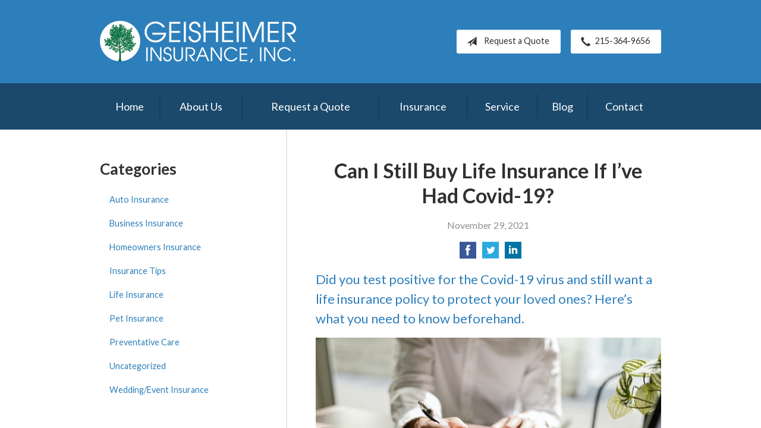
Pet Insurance (136, 318)
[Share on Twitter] (490, 253)
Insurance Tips (137, 271)
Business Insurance (146, 223)
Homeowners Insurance (155, 247)
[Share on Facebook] (468, 253)
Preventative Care (144, 342)
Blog (562, 106)
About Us (201, 106)
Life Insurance (136, 294)
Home (129, 106)
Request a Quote (505, 41)
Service (502, 106)
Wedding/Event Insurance (159, 390)
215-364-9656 (613, 41)
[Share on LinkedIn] (513, 253)
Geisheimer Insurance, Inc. (198, 41)
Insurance (423, 106)
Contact (624, 106)
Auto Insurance (139, 199)
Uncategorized (137, 366)
